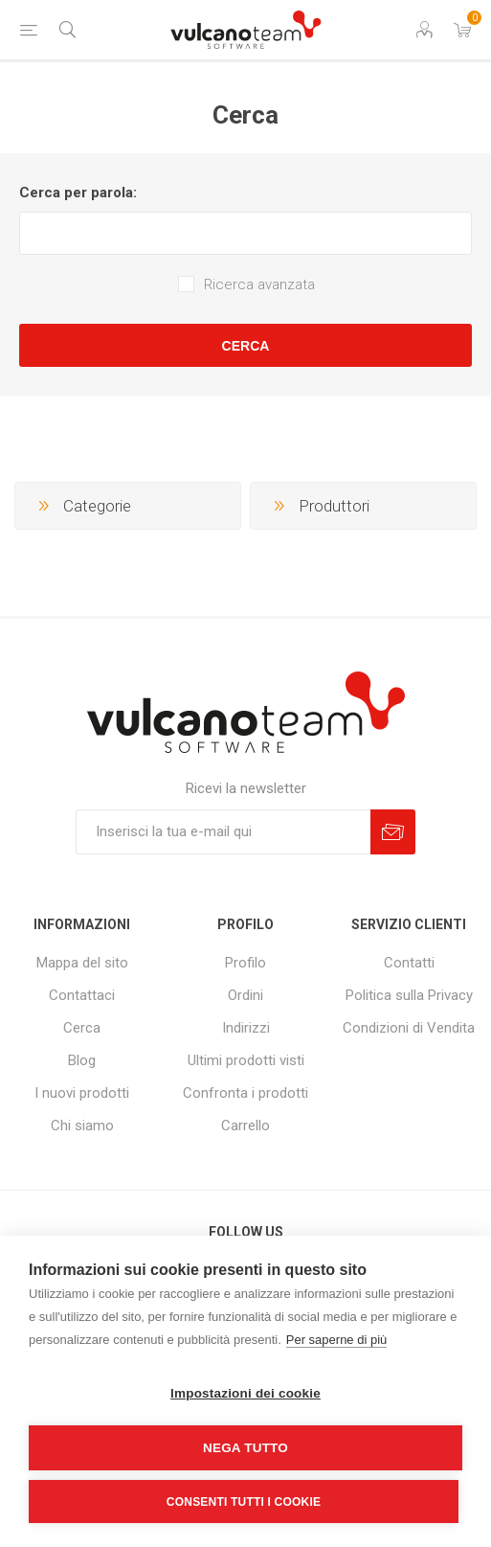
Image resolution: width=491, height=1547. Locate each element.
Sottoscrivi (392, 831)
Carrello (245, 1125)
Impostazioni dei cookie (245, 1393)
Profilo (245, 962)
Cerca (246, 345)
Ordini (245, 995)
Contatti (409, 962)
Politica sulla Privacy (409, 995)
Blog (82, 1060)
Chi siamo (82, 1125)
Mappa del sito (82, 962)
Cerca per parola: (78, 192)
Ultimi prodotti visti (246, 1060)
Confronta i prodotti (245, 1093)
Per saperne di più (337, 1339)
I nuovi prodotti (81, 1093)
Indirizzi (246, 1027)
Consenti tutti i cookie (244, 1502)
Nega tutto (245, 1448)
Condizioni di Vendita (409, 1027)
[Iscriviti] (223, 831)
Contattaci (82, 995)
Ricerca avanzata (259, 284)
